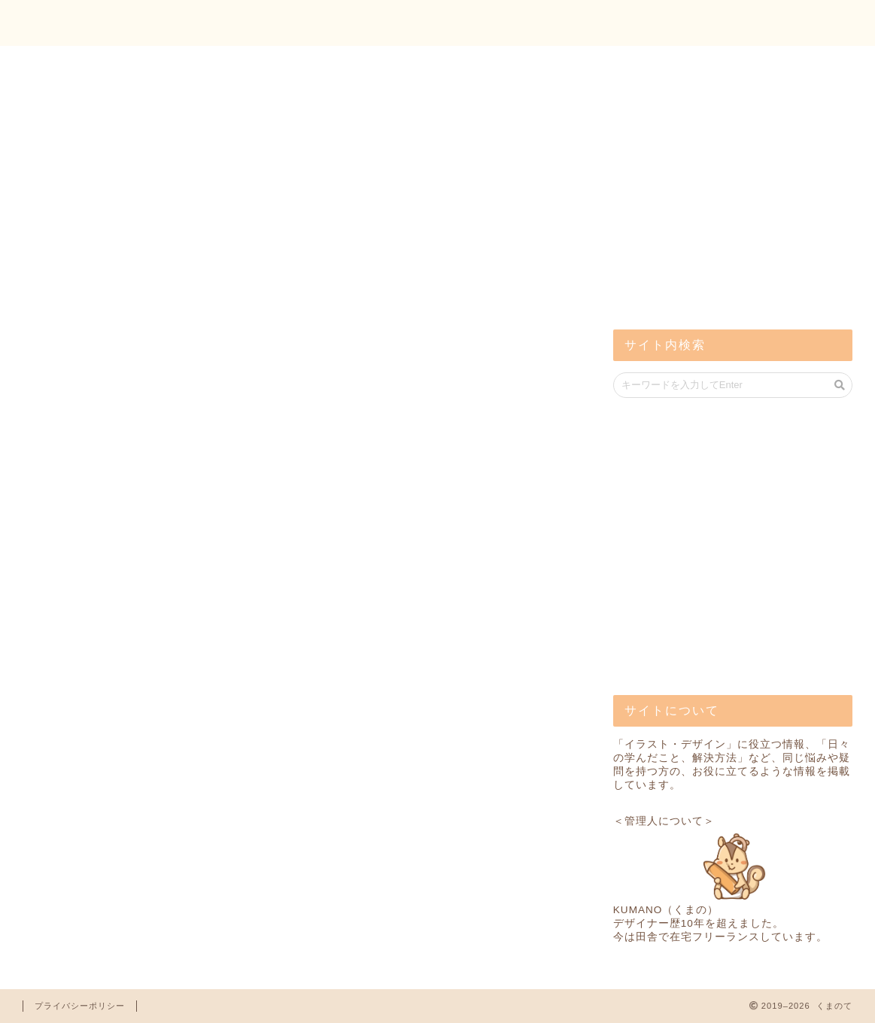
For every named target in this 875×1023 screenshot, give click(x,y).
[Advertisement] (726, 196)
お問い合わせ (800, 23)
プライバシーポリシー (80, 1005)
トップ (702, 23)
